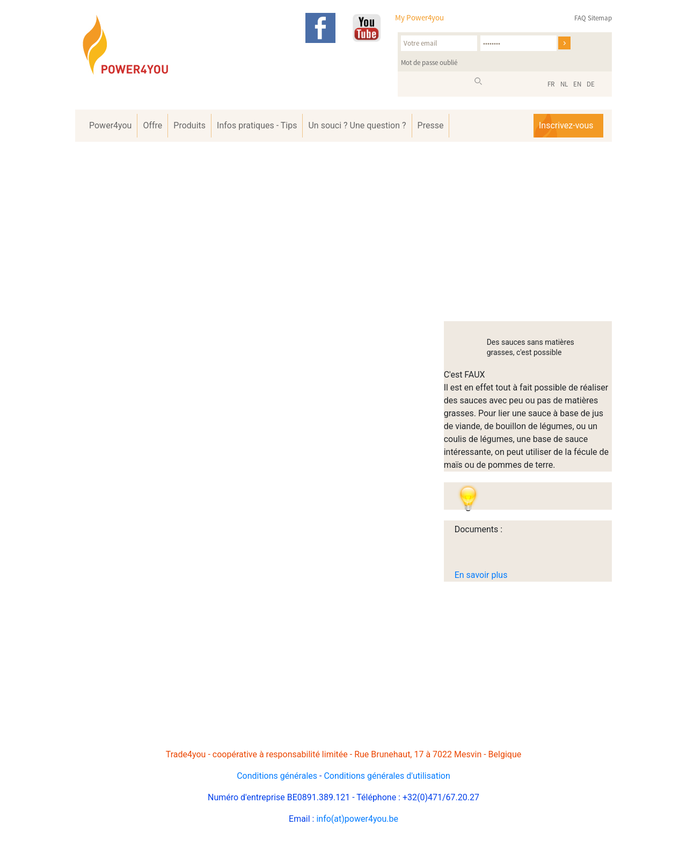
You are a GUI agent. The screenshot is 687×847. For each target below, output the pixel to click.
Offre (152, 125)
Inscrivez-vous (566, 125)
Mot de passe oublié (429, 62)
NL (564, 84)
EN (577, 84)
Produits (189, 125)
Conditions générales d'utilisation (387, 776)
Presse (431, 125)
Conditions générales (277, 776)
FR (551, 84)
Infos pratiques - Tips (257, 125)
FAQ (580, 18)
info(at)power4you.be (357, 819)
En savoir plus (481, 575)
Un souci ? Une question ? (357, 125)
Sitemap (600, 18)
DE (591, 84)
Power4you (110, 125)
